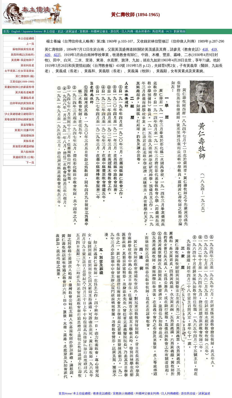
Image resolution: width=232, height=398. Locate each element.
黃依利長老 (27, 65)
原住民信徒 (188, 393)
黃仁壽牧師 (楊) (25, 76)
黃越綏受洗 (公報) (23, 157)
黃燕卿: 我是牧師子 (22, 60)
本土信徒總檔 (26, 38)
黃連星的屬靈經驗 (23, 146)
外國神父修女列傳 (147, 393)
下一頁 (30, 162)
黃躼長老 (28, 141)
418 (205, 49)
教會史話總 (100, 393)
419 (214, 49)
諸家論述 (204, 393)
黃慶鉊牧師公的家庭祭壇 (19, 87)
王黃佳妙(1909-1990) (22, 81)
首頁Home (65, 393)
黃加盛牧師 (27, 108)
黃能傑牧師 (27, 135)
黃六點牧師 (27, 151)
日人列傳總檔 (170, 393)
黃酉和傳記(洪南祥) (22, 54)
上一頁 (30, 43)
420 (47, 55)
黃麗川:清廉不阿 (24, 130)
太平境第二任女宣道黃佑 (19, 70)
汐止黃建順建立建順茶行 (19, 114)
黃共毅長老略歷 (24, 92)
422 (56, 55)
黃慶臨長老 (27, 97)
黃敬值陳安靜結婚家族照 (19, 119)
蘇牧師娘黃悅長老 (23, 49)
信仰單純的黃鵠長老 (22, 103)
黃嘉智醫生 (27, 124)
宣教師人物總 (121, 393)
